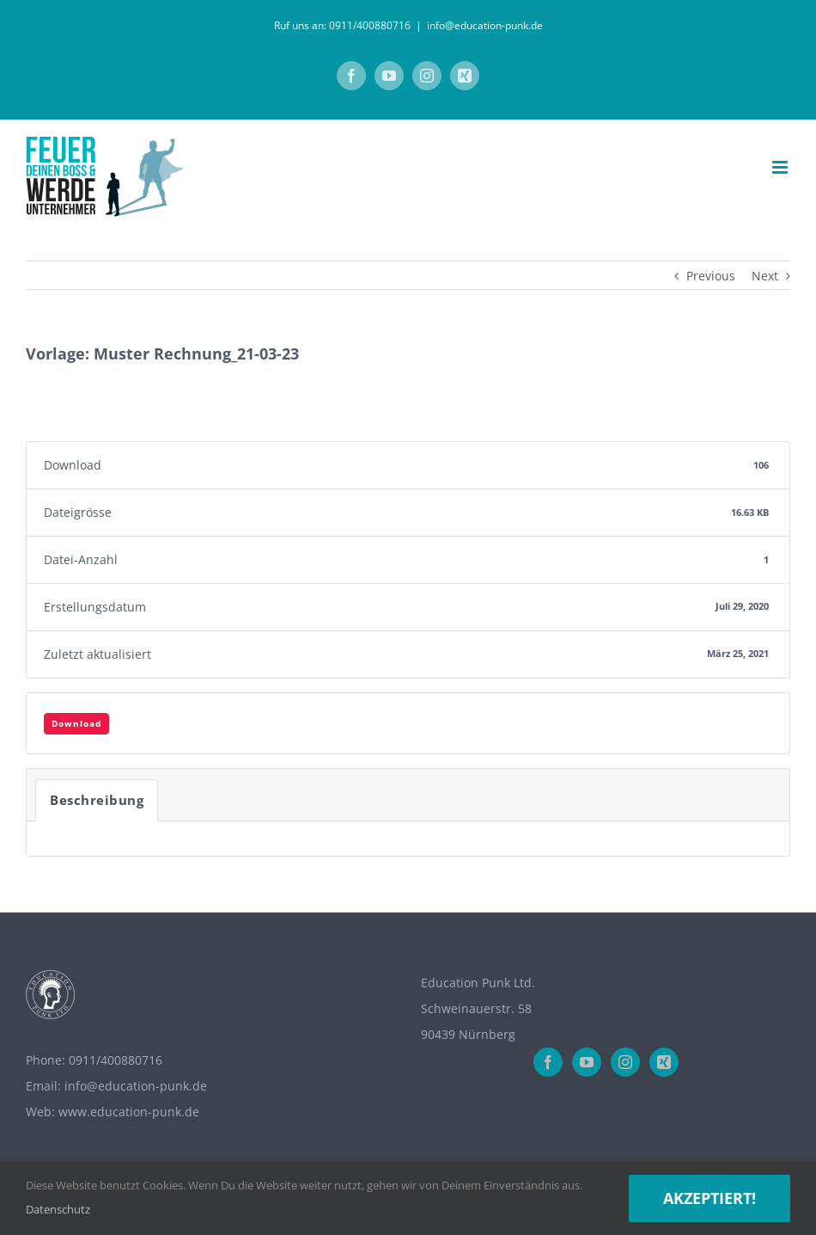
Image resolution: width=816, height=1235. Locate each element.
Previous (710, 275)
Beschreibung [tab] (96, 799)
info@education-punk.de (485, 25)
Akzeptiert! (709, 1198)
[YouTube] (586, 1062)
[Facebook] (548, 1062)
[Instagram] (625, 1062)
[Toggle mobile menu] (781, 167)
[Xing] (664, 1062)
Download (76, 723)
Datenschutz (58, 1209)
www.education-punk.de (128, 1111)
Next (765, 275)
